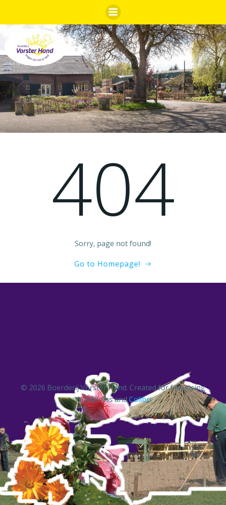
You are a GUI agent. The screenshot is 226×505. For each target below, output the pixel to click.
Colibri (140, 399)
